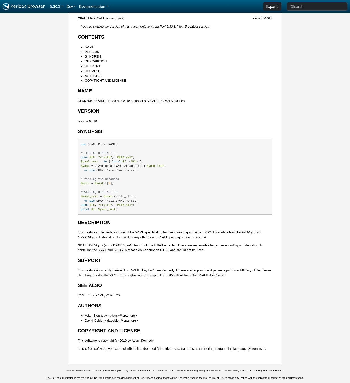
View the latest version (193, 26)
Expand (272, 6)
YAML (100, 295)
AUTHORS (92, 76)
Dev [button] (70, 6)
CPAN (120, 18)
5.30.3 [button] (55, 6)
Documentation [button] (92, 6)
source (111, 18)
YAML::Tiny (139, 270)
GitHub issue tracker (171, 370)
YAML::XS (113, 295)
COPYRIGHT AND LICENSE (105, 80)
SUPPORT (92, 66)
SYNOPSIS (93, 56)
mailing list (209, 378)
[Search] (317, 6)
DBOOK (122, 370)
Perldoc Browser (24, 6)
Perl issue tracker (188, 378)
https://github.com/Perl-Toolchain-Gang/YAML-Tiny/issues (185, 275)
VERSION (92, 52)
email (190, 370)
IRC (222, 378)
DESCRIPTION (96, 61)
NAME (89, 47)
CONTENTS (91, 37)
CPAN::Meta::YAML (91, 18)
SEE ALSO (92, 71)
